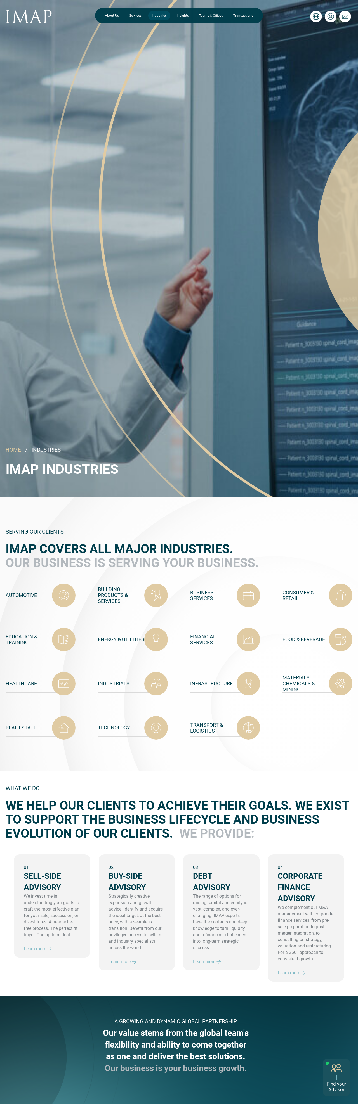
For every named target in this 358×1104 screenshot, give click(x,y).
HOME (13, 450)
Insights (183, 16)
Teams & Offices (211, 16)
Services (135, 16)
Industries (159, 16)
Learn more (38, 948)
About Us (112, 16)
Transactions (243, 16)
